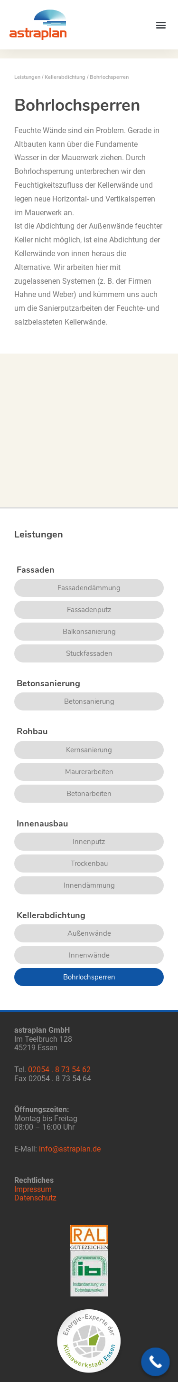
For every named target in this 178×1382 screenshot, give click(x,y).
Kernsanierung (89, 750)
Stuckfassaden (89, 653)
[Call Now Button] (155, 1361)
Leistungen (27, 77)
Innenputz (89, 841)
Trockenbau (89, 863)
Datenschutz (35, 1198)
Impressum (33, 1189)
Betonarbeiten (89, 793)
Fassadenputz (89, 609)
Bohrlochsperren (89, 977)
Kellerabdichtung (65, 77)
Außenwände (89, 933)
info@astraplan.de (70, 1149)
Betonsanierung (89, 701)
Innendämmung (89, 885)
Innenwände (89, 955)
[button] (161, 25)
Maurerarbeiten (89, 772)
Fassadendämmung (89, 588)
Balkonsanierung (89, 631)
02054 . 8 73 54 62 (59, 1069)
